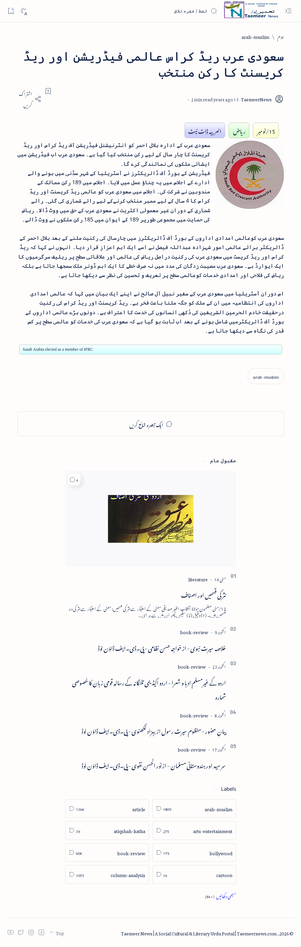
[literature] (198, 578)
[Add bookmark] (48, 91)
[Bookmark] (11, 11)
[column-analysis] (107, 874)
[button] (74, 479)
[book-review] (194, 631)
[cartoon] (194, 874)
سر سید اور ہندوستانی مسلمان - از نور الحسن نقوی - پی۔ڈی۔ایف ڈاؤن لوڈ (154, 764)
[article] (107, 808)
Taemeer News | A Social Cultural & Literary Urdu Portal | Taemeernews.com (198, 932)
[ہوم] (280, 36)
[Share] (29, 99)
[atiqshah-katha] (107, 830)
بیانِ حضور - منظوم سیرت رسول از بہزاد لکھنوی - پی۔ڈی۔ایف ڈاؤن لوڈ (154, 730)
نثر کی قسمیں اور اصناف (203, 594)
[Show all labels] (220, 895)
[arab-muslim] (255, 36)
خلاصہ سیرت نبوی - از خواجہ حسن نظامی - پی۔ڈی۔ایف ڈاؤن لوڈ (162, 647)
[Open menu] (288, 11)
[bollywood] (194, 852)
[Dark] (23, 11)
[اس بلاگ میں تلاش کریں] (166, 11)
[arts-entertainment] (194, 830)
